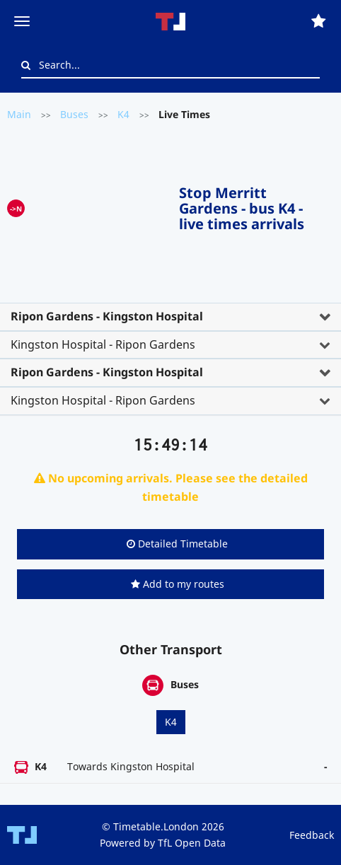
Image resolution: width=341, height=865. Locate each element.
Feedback (311, 835)
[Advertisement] (102, 206)
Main (19, 114)
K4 (123, 114)
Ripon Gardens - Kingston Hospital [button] (107, 316)
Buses (74, 114)
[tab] (170, 316)
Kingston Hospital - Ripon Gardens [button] (103, 344)
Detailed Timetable (177, 543)
